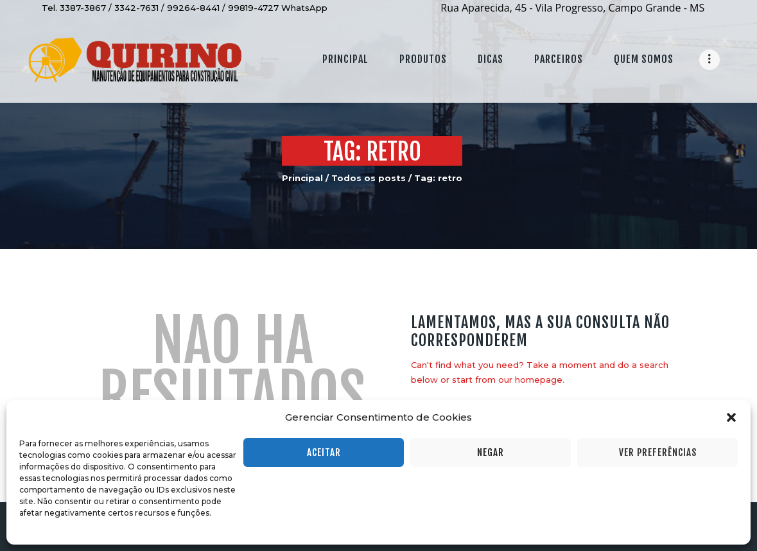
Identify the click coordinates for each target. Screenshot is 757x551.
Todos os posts (368, 178)
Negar (490, 452)
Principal (302, 178)
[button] (731, 417)
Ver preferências (658, 452)
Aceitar (324, 452)
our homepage (530, 379)
